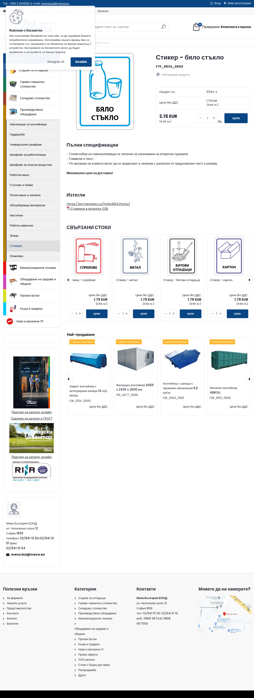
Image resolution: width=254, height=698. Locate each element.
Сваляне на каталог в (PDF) (31, 418)
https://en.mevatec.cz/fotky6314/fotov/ (98, 204)
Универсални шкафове (26, 144)
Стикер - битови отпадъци (181, 280)
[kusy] (207, 118)
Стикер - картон (221, 280)
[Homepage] (4, 11)
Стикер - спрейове (82, 280)
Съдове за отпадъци (28, 70)
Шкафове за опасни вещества (31, 165)
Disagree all (55, 62)
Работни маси (19, 175)
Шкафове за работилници (28, 155)
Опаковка (16, 256)
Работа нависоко (21, 225)
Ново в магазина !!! (24, 321)
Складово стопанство (29, 98)
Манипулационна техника (32, 268)
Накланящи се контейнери (28, 124)
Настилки (16, 215)
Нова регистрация (239, 3)
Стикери (16, 246)
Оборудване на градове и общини (32, 281)
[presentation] (68, 280)
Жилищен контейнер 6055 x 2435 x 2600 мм (135, 387)
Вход (217, 3)
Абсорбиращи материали (27, 205)
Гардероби (17, 134)
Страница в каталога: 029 (87, 208)
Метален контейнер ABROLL (223, 390)
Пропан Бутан (24, 295)
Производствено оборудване (26, 112)
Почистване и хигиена (25, 195)
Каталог (103, 11)
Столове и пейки (21, 185)
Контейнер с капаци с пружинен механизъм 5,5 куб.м (180, 388)
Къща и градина (25, 308)
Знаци (14, 235)
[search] (163, 28)
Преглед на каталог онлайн (32, 412)
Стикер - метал (127, 280)
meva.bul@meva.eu (55, 4)
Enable (81, 62)
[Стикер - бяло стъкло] (105, 91)
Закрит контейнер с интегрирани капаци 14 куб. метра (88, 390)
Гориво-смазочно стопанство (26, 84)
